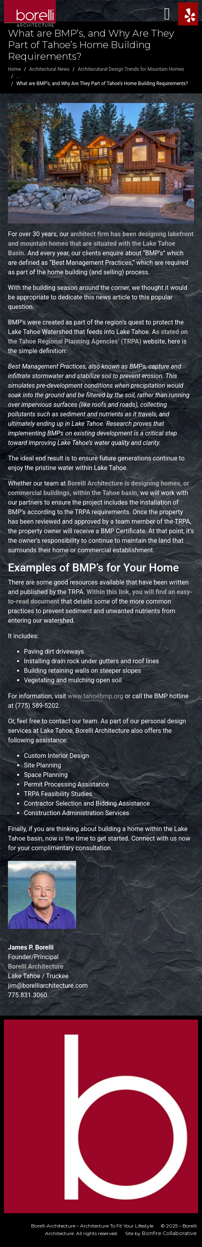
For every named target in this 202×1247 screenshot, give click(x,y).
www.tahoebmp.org (95, 696)
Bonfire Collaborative (169, 1233)
